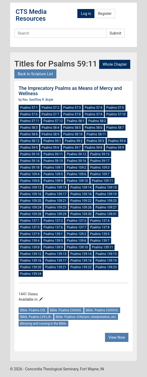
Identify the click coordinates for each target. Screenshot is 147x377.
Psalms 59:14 (30, 161)
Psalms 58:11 (96, 134)
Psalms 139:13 (55, 254)
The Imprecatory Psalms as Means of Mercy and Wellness (70, 90)
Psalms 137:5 (30, 227)
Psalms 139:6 (76, 240)
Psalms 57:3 (72, 108)
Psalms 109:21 (55, 201)
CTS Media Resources (31, 15)
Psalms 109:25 (55, 207)
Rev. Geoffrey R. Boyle (38, 100)
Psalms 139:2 (76, 234)
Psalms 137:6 (53, 227)
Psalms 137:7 (76, 227)
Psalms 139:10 (77, 247)
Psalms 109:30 (81, 214)
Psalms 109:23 (106, 201)
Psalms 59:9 (115, 147)
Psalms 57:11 (30, 121)
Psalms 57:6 (29, 114)
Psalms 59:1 (52, 141)
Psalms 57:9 (93, 114)
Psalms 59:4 (117, 141)
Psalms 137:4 (100, 221)
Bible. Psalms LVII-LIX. (36, 317)
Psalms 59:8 (93, 147)
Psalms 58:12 (30, 141)
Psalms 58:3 (29, 127)
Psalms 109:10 (77, 181)
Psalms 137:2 (53, 221)
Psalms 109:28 (30, 214)
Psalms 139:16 (30, 260)
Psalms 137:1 (30, 221)
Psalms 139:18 (81, 260)
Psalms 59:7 (72, 147)
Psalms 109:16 (30, 194)
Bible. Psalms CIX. (33, 310)
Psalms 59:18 (30, 167)
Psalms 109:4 (30, 174)
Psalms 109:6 (76, 174)
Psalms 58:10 (73, 134)
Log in (86, 13)
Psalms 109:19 (106, 194)
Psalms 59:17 (100, 161)
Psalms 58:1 (75, 121)
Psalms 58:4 (50, 127)
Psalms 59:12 (76, 154)
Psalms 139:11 (102, 247)
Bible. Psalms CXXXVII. (102, 310)
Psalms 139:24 (30, 274)
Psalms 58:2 (97, 121)
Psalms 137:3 (76, 221)
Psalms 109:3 (100, 167)
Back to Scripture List (35, 74)
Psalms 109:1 (53, 167)
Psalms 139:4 (30, 240)
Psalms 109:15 (106, 187)
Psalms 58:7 (115, 127)
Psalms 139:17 (55, 260)
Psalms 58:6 (93, 127)
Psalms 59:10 (30, 154)
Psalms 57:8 (72, 114)
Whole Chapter (115, 64)
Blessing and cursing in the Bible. (43, 323)
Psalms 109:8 (30, 181)
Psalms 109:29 (55, 214)
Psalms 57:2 (50, 108)
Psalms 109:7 (100, 174)
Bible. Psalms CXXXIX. (66, 310)
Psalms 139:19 (106, 260)
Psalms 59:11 (53, 154)
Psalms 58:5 (72, 127)
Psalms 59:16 (76, 161)
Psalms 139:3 (100, 234)
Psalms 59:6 (50, 147)
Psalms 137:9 (30, 234)
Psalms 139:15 (106, 254)
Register (104, 13)
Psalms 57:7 (50, 114)
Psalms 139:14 (81, 254)
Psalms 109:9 (53, 181)
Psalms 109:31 (106, 214)
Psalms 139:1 (53, 234)
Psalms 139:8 (30, 247)
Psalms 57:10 (116, 114)
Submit (115, 33)
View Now (116, 337)
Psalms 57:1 (29, 108)
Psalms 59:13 (100, 154)
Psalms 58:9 (50, 134)
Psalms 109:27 (106, 207)
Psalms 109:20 (30, 201)
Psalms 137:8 (100, 227)
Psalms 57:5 (115, 108)
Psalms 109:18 (81, 194)
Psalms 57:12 (53, 121)
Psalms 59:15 (53, 161)
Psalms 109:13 (55, 187)
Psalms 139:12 (30, 254)
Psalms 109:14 (81, 187)
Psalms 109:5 (53, 174)
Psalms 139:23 (106, 267)
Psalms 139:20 (30, 267)
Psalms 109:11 (102, 181)
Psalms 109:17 (55, 194)
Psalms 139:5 (53, 240)
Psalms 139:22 (81, 267)
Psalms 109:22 (81, 201)
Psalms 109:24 (30, 207)
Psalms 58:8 (29, 134)
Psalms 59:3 (95, 141)
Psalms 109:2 (76, 167)
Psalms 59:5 (29, 147)
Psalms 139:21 (55, 267)
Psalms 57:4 (93, 108)
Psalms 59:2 (73, 141)
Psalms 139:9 (53, 247)
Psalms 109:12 (30, 187)
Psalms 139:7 (100, 240)
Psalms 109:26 (81, 207)
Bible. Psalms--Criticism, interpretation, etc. (86, 317)
